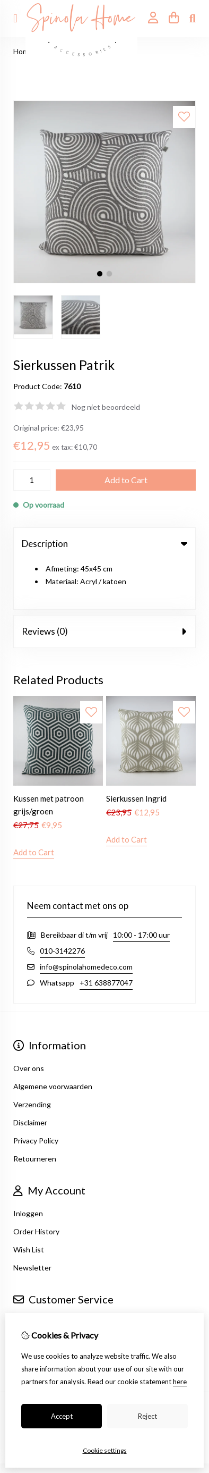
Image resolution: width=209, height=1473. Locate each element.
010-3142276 (62, 900)
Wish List (28, 1199)
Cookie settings (105, 1450)
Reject (147, 1416)
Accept (62, 1416)
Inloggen (28, 1163)
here (180, 1381)
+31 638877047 (106, 932)
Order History (36, 1181)
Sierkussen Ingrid (136, 748)
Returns (26, 1290)
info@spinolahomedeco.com (86, 916)
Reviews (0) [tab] (104, 581)
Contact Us (32, 1272)
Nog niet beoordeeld (106, 406)
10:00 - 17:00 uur (141, 884)
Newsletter (32, 1217)
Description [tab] (104, 543)
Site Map (27, 1308)
